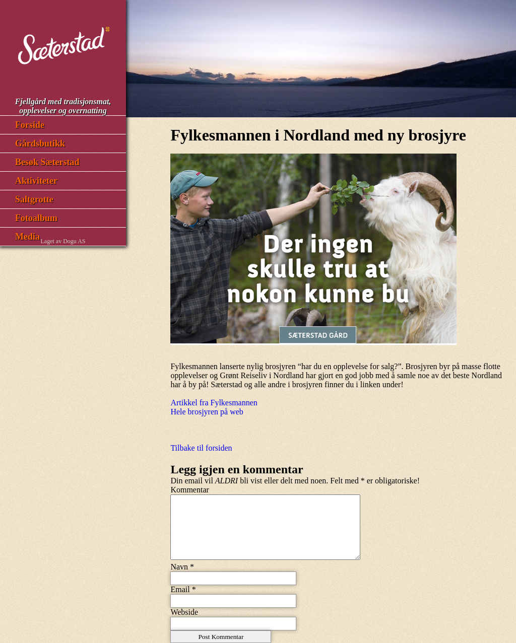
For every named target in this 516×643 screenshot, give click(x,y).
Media (27, 237)
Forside (29, 125)
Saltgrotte (34, 199)
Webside (184, 612)
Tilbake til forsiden (201, 448)
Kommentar (189, 489)
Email (179, 589)
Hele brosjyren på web (206, 411)
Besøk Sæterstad (47, 162)
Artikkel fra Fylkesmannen (213, 402)
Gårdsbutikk (40, 143)
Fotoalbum (36, 218)
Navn (179, 566)
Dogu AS (74, 241)
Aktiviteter (36, 181)
